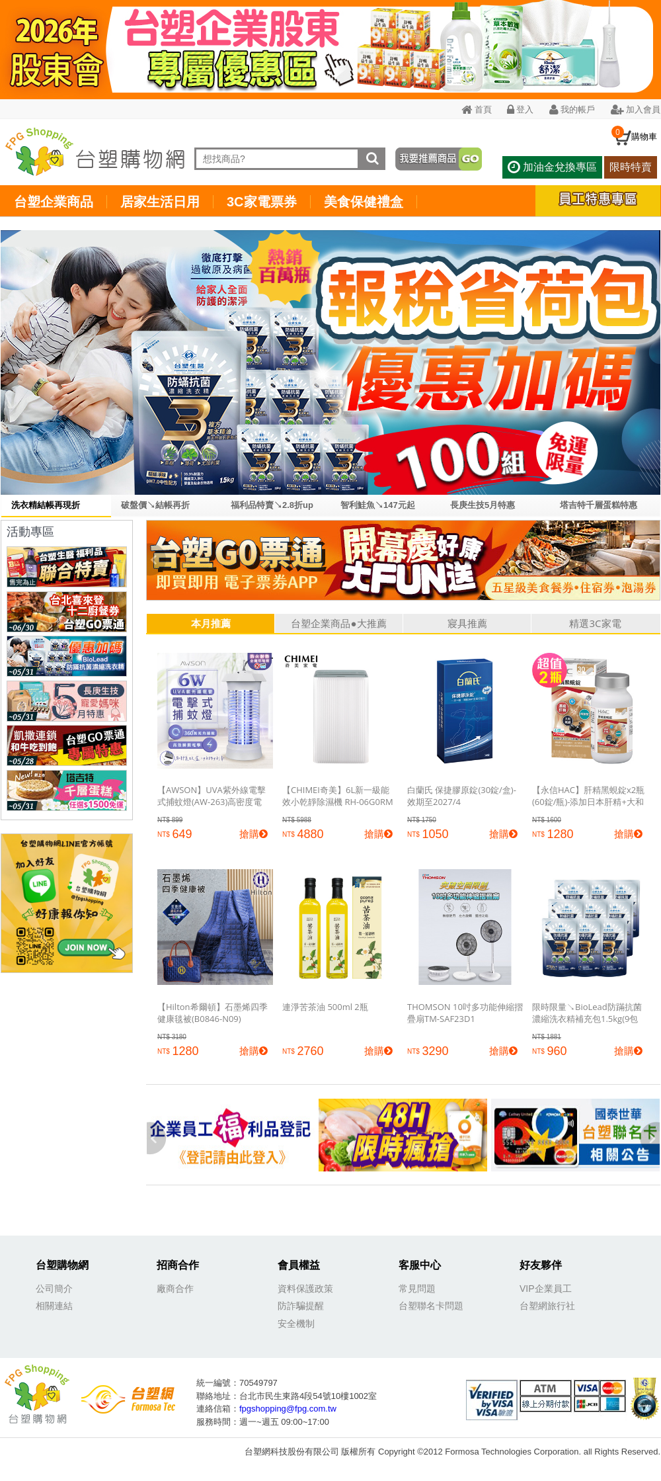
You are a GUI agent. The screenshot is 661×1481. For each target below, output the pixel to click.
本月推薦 (211, 623)
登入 (520, 109)
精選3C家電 (595, 623)
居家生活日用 (160, 201)
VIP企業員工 (546, 1288)
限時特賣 (630, 167)
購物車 (644, 136)
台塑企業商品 (53, 201)
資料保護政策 (305, 1288)
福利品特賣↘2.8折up (272, 505)
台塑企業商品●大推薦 (338, 623)
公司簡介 (54, 1288)
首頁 (476, 109)
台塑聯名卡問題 (431, 1305)
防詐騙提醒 (301, 1305)
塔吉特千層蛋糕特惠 (598, 505)
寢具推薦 (467, 623)
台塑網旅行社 (547, 1305)
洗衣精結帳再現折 (45, 505)
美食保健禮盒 (363, 201)
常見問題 (417, 1288)
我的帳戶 (572, 109)
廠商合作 (175, 1288)
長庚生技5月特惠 (482, 505)
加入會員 (635, 109)
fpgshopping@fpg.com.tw (287, 1409)
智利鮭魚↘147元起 (377, 505)
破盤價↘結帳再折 (155, 505)
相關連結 (54, 1305)
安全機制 (296, 1323)
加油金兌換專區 (552, 167)
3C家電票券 (262, 201)
